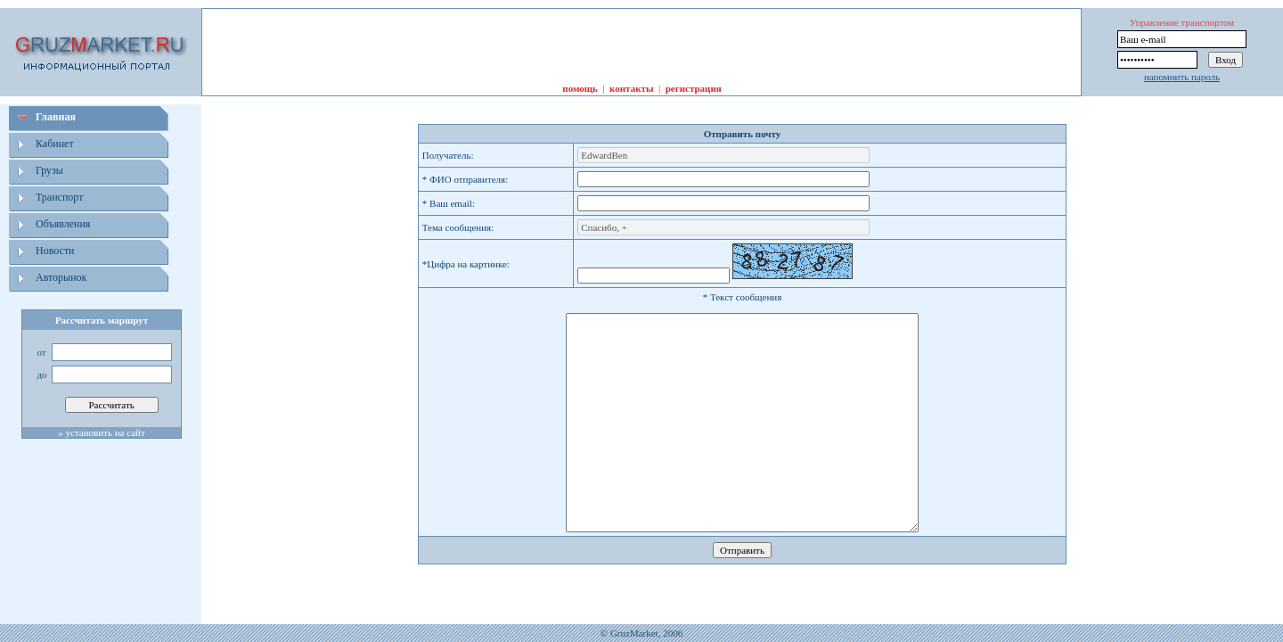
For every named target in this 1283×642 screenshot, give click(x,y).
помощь (580, 88)
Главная (56, 117)
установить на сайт (104, 432)
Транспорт (59, 197)
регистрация (694, 88)
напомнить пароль (1182, 76)
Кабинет (55, 143)
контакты (631, 88)
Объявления (63, 224)
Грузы (49, 170)
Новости (55, 250)
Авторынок (61, 277)
